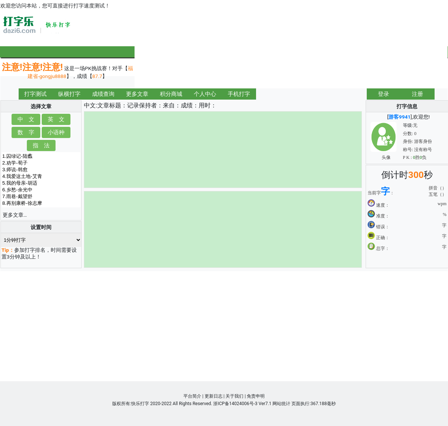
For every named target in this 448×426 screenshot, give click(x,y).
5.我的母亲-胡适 (41, 183)
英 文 (56, 119)
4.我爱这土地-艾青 (41, 176)
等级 (407, 125)
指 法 (41, 145)
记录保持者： (145, 105)
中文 (90, 105)
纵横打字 (69, 94)
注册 (417, 94)
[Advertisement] (407, 49)
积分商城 (171, 94)
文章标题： (112, 105)
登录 (383, 94)
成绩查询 (103, 94)
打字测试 (35, 94)
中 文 (26, 119)
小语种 (56, 132)
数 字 (26, 132)
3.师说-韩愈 (41, 169)
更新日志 (214, 396)
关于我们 (234, 396)
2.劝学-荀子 (41, 163)
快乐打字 (140, 403)
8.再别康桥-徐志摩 (41, 203)
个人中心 (205, 94)
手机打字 (239, 94)
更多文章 (137, 94)
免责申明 (256, 396)
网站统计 (281, 403)
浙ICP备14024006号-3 (235, 403)
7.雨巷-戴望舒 (41, 196)
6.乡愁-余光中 (41, 190)
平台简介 (192, 396)
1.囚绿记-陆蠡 (41, 156)
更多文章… (15, 215)
